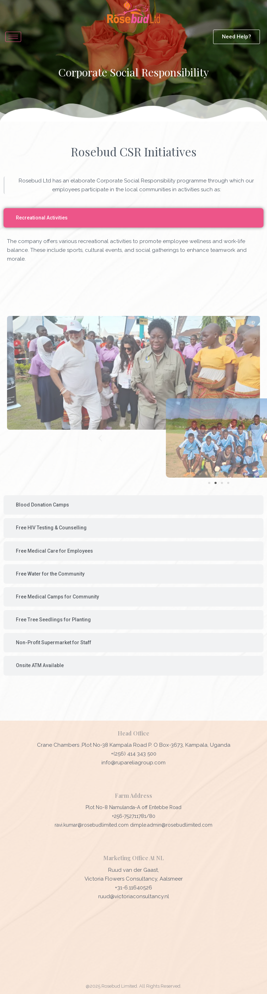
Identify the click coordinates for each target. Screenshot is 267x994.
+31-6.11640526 (133, 887)
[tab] (133, 218)
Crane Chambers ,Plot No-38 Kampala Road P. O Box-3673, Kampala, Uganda (133, 745)
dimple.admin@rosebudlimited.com (171, 825)
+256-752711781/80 (133, 816)
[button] (177, 438)
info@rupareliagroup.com (133, 762)
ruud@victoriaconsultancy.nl (133, 896)
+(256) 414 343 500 (133, 754)
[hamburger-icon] (13, 37)
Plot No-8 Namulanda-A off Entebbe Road (133, 807)
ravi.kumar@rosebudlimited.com (92, 825)
